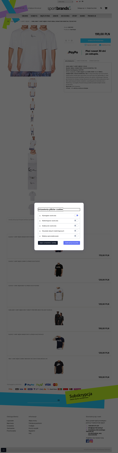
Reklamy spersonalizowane (50, 236)
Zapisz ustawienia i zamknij (48, 243)
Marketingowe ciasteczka (50, 221)
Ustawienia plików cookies (50, 209)
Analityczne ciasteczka (49, 226)
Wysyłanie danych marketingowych (53, 231)
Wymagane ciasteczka (49, 216)
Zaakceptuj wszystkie (71, 243)
